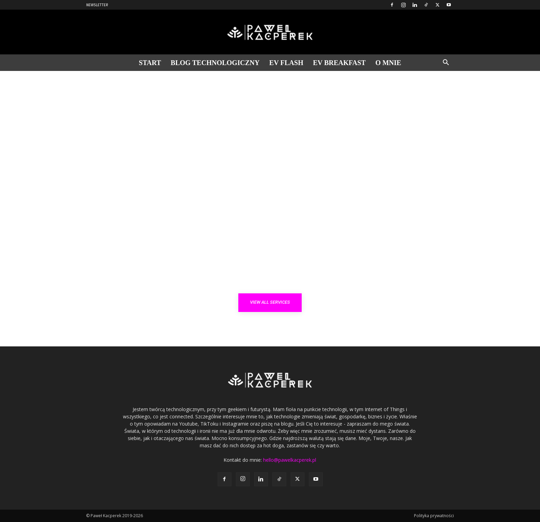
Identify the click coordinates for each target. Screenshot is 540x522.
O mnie (388, 62)
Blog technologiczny (215, 62)
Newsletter (97, 5)
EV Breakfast (339, 62)
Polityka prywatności (434, 516)
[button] (445, 63)
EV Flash (286, 62)
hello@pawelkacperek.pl (289, 460)
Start (150, 62)
